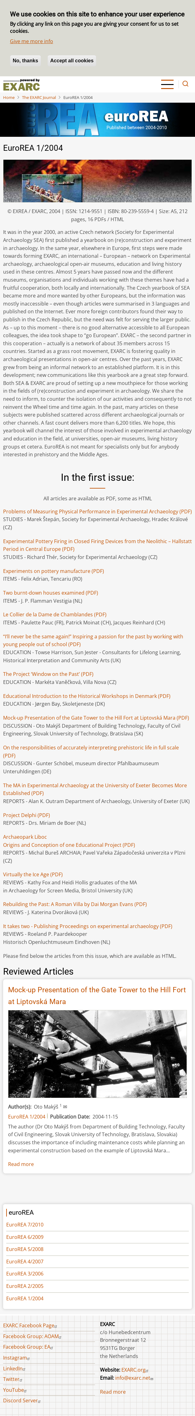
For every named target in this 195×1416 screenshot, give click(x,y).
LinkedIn (15, 1368)
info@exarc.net (135, 1377)
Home (9, 97)
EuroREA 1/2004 (26, 1116)
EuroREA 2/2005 (24, 1286)
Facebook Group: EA (29, 1346)
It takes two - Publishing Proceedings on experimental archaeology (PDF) (87, 926)
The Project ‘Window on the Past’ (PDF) (48, 674)
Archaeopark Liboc (25, 836)
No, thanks (25, 60)
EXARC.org (135, 1369)
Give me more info (31, 41)
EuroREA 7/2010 (24, 1224)
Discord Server (22, 1400)
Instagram (17, 1357)
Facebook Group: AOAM (33, 1336)
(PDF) (55, 614)
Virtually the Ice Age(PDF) (33, 874)
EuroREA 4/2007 (24, 1261)
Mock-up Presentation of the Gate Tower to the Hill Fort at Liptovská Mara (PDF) (96, 717)
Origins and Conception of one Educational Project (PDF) (69, 845)
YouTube (15, 1390)
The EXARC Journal (39, 97)
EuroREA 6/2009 (24, 1237)
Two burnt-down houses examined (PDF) (50, 592)
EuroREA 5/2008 (24, 1249)
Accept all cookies (72, 60)
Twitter (13, 1379)
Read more (21, 1164)
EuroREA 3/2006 (24, 1273)
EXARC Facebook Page (31, 1325)
